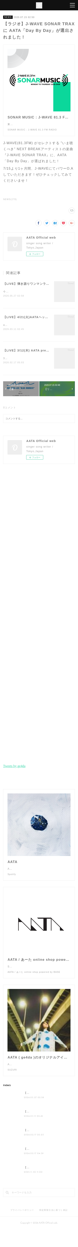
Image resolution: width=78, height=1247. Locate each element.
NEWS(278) (10, 203)
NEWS (8, 17)
